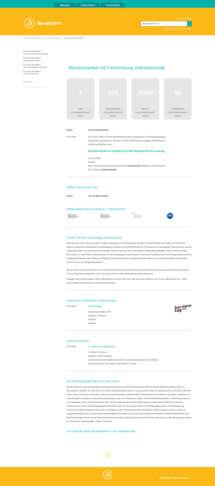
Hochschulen (112, 5)
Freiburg (91, 162)
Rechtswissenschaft (117, 166)
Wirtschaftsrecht (158, 166)
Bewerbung (71, 254)
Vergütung (120, 402)
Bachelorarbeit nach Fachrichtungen (35, 52)
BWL (90, 166)
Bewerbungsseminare (182, 417)
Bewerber (64, 5)
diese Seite (158, 270)
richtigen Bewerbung (75, 413)
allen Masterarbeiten (128, 274)
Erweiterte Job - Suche (178, 29)
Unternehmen (87, 5)
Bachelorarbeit (32, 38)
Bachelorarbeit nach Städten (32, 72)
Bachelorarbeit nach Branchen (32, 59)
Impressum (165, 478)
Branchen (71, 247)
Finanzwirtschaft (101, 166)
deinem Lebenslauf (126, 417)
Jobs (82, 402)
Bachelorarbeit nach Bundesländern (35, 66)
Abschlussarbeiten (165, 391)
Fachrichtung (52, 38)
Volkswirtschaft (177, 247)
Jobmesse (163, 394)
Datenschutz (181, 478)
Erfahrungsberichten (157, 406)
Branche (28, 82)
